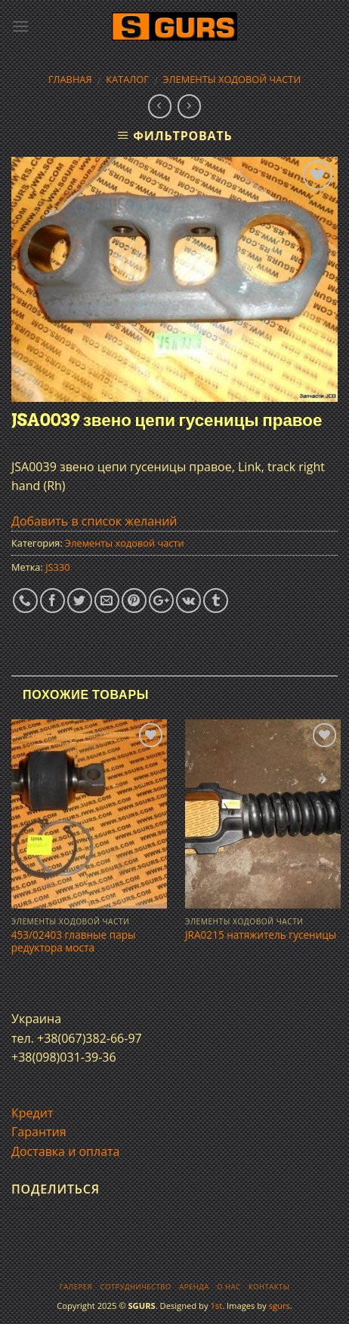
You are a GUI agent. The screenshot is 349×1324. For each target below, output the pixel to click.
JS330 (57, 567)
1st (216, 1305)
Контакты (269, 1287)
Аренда (193, 1287)
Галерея (76, 1287)
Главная (70, 79)
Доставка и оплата (65, 1151)
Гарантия (38, 1131)
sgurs (279, 1305)
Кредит (32, 1113)
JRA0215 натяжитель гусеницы (260, 935)
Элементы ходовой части (232, 79)
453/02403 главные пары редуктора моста (73, 941)
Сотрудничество (135, 1287)
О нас (228, 1287)
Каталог (127, 79)
